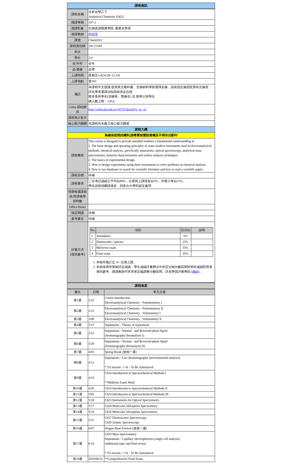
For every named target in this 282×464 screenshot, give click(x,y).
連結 (195, 271)
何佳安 (93, 34)
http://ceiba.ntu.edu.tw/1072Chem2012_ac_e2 (117, 109)
